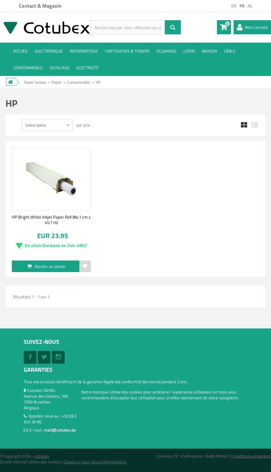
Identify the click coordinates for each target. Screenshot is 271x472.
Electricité (87, 67)
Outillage (59, 67)
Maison (209, 51)
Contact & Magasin (40, 6)
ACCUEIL (20, 51)
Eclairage (166, 51)
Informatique (84, 51)
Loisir (189, 51)
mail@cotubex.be (60, 430)
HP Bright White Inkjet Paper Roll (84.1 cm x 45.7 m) (51, 219)
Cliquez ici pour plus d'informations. (95, 462)
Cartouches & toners (127, 51)
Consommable (28, 67)
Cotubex (42, 456)
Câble (229, 51)
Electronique (49, 51)
